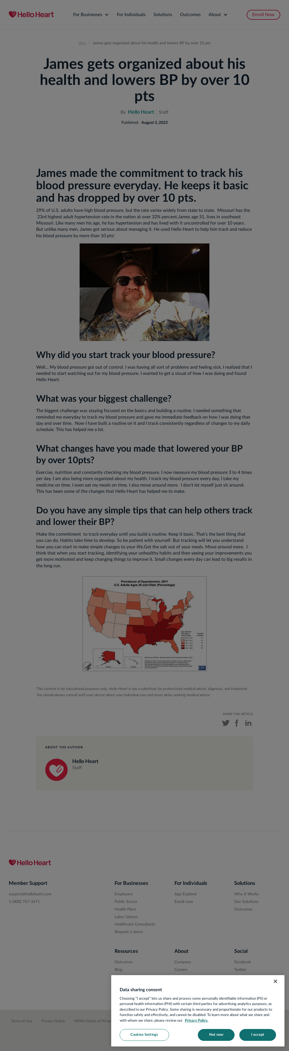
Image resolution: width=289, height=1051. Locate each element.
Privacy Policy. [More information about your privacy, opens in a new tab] (196, 1021)
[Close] (275, 981)
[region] (197, 1010)
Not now (216, 1035)
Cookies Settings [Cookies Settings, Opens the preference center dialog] (144, 1035)
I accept (257, 1035)
